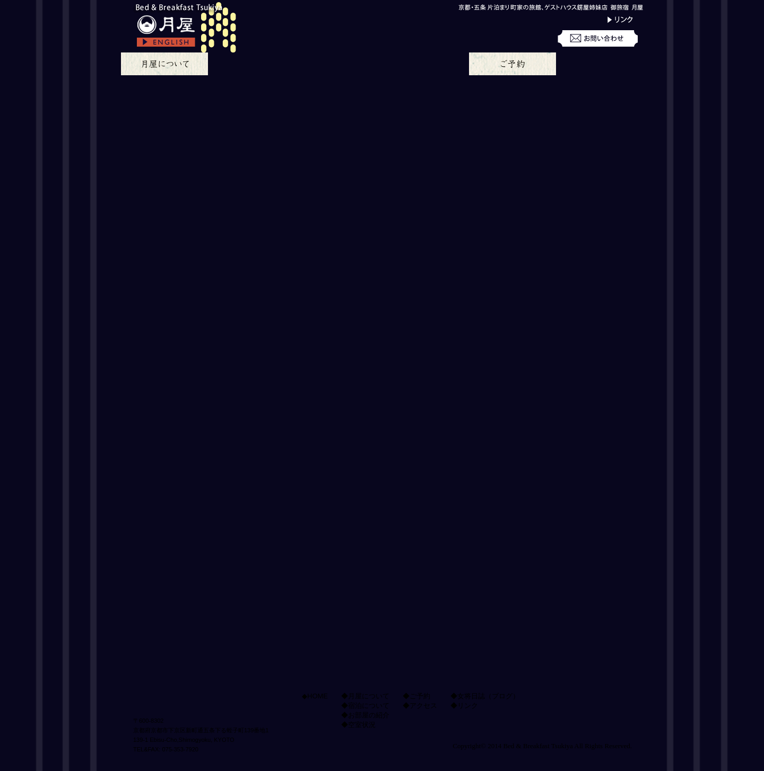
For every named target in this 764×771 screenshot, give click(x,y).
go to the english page (187, 45)
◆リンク (464, 706)
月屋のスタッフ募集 (575, 516)
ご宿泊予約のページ (512, 63)
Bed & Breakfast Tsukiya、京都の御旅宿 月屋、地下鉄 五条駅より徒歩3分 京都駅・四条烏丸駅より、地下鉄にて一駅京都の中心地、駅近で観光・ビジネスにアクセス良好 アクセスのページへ (575, 362)
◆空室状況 (358, 725)
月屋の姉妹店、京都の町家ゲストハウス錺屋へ (575, 654)
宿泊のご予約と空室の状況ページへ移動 (404, 488)
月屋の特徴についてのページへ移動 (215, 381)
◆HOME (315, 696)
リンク (599, 19)
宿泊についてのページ (251, 63)
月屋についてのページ (164, 63)
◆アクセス (420, 706)
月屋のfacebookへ (575, 560)
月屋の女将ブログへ (575, 451)
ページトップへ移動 (310, 584)
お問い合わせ (599, 39)
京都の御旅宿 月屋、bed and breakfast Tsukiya (187, 19)
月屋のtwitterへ (575, 604)
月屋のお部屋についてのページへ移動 (404, 381)
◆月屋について (365, 696)
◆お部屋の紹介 (365, 715)
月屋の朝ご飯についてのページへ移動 (215, 488)
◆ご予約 (416, 696)
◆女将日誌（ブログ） (484, 696)
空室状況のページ (425, 63)
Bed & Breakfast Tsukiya (537, 746)
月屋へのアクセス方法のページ (599, 63)
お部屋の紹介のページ (338, 63)
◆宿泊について (365, 706)
